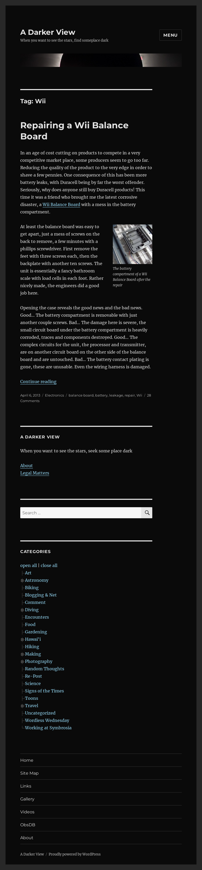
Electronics (54, 395)
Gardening (36, 631)
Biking (32, 587)
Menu (170, 35)
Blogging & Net (41, 595)
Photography (38, 661)
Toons (31, 698)
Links (25, 786)
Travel (31, 705)
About (26, 465)
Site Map (29, 773)
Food (30, 624)
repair (130, 395)
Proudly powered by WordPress (75, 854)
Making (33, 654)
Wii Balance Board (61, 204)
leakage (116, 395)
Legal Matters (34, 473)
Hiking (32, 646)
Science (33, 683)
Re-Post (33, 676)
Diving (32, 609)
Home (26, 760)
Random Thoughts (44, 668)
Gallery (27, 798)
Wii (139, 395)
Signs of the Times (44, 690)
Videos (27, 811)
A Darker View (47, 32)
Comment (35, 602)
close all (49, 565)
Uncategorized (40, 713)
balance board (81, 395)
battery (101, 395)
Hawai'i (33, 639)
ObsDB (27, 824)
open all (28, 565)
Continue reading (38, 381)
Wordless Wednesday (47, 720)
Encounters (37, 617)
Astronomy (36, 580)
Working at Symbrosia (48, 727)
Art (28, 572)
